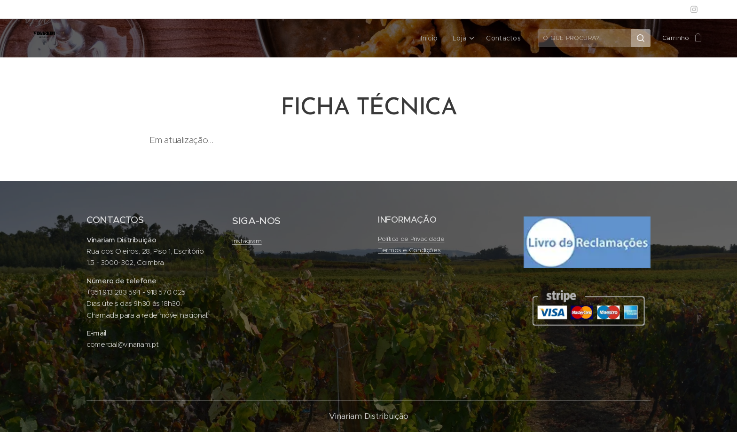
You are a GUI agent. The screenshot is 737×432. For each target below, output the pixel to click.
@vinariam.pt (138, 344)
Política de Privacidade (411, 239)
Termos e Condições (409, 250)
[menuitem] (434, 38)
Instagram (247, 241)
